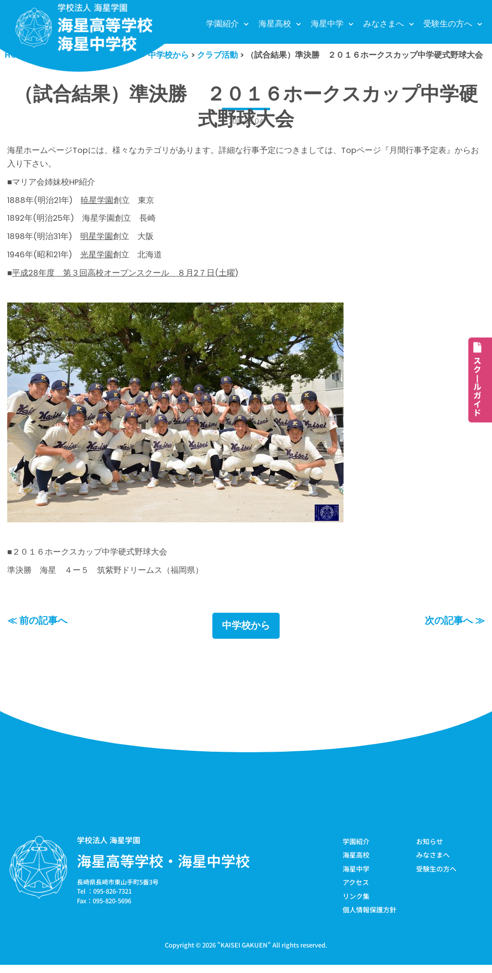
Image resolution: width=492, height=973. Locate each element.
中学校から (246, 633)
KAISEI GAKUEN (244, 953)
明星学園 (98, 240)
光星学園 (98, 259)
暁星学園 (97, 203)
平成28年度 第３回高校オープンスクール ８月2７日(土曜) (125, 277)
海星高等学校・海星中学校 (163, 868)
